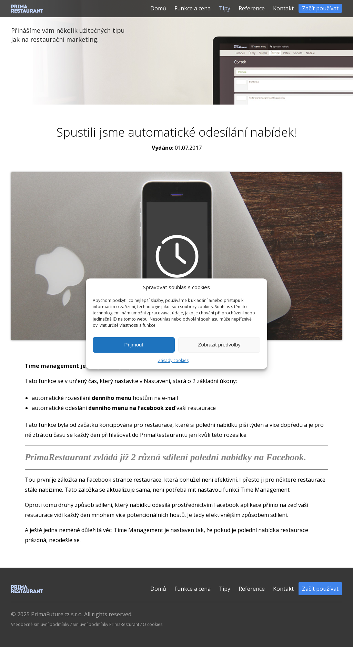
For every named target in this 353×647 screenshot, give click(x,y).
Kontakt (283, 8)
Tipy (224, 8)
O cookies (152, 624)
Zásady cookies (173, 360)
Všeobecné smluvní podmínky (40, 624)
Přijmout (133, 344)
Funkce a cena (192, 8)
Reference (252, 8)
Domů (158, 8)
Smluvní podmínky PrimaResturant (106, 624)
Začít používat (320, 8)
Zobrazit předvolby (219, 344)
